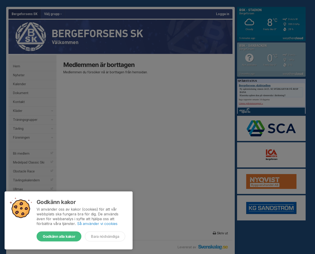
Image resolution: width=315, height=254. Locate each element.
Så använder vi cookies (97, 223)
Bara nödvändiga (105, 236)
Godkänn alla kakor (59, 236)
